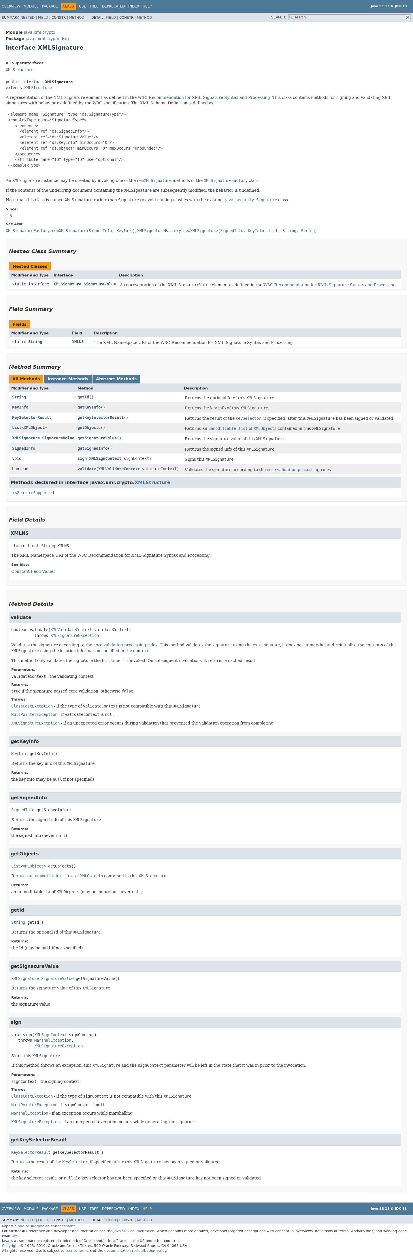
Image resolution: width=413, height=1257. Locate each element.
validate (87, 468)
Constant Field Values (33, 571)
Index (133, 6)
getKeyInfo (89, 407)
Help (147, 6)
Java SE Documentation (134, 1231)
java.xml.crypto (39, 32)
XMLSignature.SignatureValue (85, 284)
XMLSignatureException (74, 635)
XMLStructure (19, 69)
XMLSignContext (105, 458)
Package (50, 6)
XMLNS (78, 341)
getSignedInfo (93, 448)
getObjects (89, 427)
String (35, 341)
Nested (27, 18)
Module (31, 6)
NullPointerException (34, 714)
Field (43, 18)
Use (82, 6)
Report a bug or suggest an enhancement (38, 1226)
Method (76, 18)
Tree (94, 6)
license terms (76, 1251)
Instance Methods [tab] (68, 379)
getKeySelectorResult (101, 417)
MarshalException (52, 1040)
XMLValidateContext (119, 468)
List (16, 427)
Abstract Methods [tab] (116, 379)
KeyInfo (20, 407)
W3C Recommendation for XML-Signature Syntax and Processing (204, 97)
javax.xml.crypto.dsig (47, 38)
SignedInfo (23, 448)
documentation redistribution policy (135, 1251)
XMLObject (34, 427)
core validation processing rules (299, 469)
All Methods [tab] (26, 379)
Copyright (10, 1246)
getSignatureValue (97, 438)
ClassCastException (32, 706)
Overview (11, 6)
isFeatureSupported (33, 492)
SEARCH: (278, 17)
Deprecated (113, 6)
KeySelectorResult (31, 417)
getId (83, 397)
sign (82, 458)
